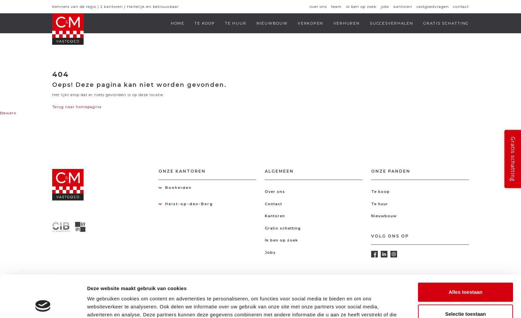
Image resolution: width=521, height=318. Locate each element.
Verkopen (310, 23)
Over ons (318, 6)
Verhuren (347, 23)
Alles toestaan (465, 252)
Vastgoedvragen (432, 6)
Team (336, 6)
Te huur (235, 23)
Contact (461, 6)
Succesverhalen (391, 23)
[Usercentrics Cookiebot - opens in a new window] (43, 305)
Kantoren (402, 6)
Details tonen (359, 305)
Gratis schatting (446, 23)
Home (177, 23)
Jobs (385, 6)
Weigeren (465, 296)
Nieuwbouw (272, 23)
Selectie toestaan (465, 274)
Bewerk (8, 112)
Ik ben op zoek (361, 6)
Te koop (204, 23)
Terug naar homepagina (77, 106)
